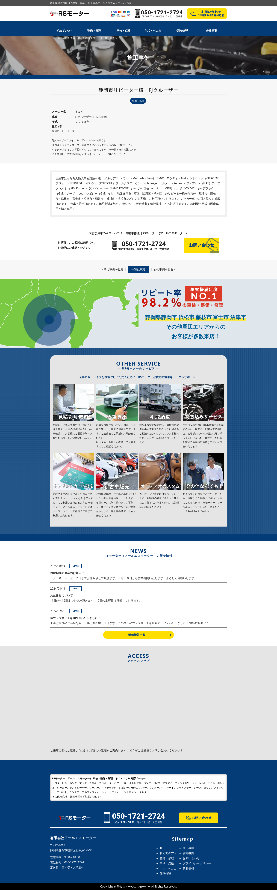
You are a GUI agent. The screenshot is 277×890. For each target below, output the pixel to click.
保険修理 (182, 30)
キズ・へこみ (152, 30)
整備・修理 (94, 30)
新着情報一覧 (136, 635)
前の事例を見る (113, 269)
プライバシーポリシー (197, 863)
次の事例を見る (163, 269)
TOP (162, 848)
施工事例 (188, 848)
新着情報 (188, 868)
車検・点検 (123, 30)
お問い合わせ (191, 858)
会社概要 (211, 30)
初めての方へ (64, 30)
